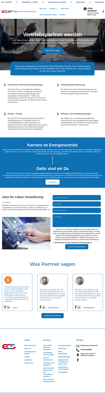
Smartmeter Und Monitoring (48, 364)
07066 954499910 (86, 349)
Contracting (62, 348)
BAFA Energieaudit (62, 353)
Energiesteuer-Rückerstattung (63, 368)
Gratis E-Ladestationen (48, 359)
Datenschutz (29, 363)
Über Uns (28, 348)
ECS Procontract (30, 345)
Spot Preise (65, 8)
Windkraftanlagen (64, 357)
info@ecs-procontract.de (88, 345)
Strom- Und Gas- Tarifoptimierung (49, 380)
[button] (53, 8)
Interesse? (52, 182)
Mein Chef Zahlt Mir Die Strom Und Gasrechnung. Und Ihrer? (48, 372)
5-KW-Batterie (63, 372)
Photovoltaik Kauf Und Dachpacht (47, 347)
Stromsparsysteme (64, 345)
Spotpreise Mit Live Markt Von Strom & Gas (63, 362)
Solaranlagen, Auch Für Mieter (48, 354)
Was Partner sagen (52, 50)
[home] (20, 12)
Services (47, 340)
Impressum (28, 360)
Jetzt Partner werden (53, 316)
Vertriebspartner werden (48, 15)
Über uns (43, 8)
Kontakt (62, 15)
